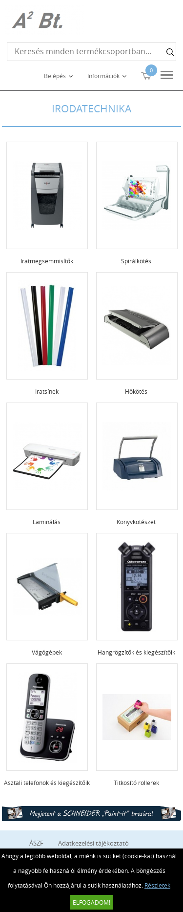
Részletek (157, 885)
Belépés (55, 76)
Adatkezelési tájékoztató (93, 843)
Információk (103, 76)
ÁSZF (36, 843)
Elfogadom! (91, 902)
